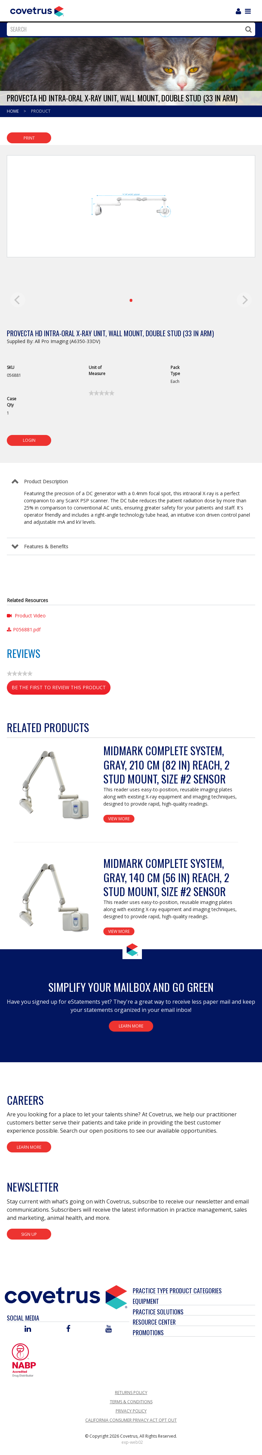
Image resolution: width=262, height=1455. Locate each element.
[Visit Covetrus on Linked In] (28, 1329)
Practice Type (150, 1290)
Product (40, 111)
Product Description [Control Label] (46, 481)
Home (13, 111)
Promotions (148, 1332)
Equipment (146, 1301)
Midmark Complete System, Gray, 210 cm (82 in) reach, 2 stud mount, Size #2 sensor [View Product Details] (166, 764)
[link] (101, 393)
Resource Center (154, 1321)
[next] (244, 299)
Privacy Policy (131, 1411)
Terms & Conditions (131, 1402)
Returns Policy (131, 1392)
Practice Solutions (158, 1311)
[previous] (17, 299)
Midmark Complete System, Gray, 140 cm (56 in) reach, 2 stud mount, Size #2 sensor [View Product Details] (166, 877)
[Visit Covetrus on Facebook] (68, 1329)
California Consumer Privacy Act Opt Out (131, 1420)
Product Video (26, 615)
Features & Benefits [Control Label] (46, 546)
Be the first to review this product (61, 689)
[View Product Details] (55, 785)
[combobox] (129, 29)
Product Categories (196, 1290)
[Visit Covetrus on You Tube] (108, 1329)
